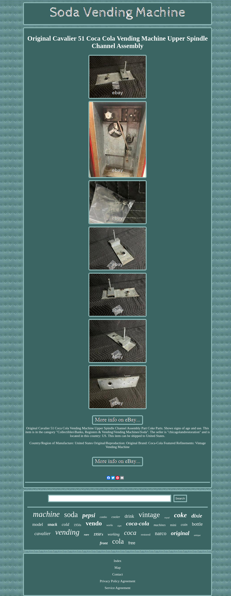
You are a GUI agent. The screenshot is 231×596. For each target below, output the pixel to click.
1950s (77, 525)
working (113, 534)
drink (129, 516)
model (37, 524)
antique (197, 535)
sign (119, 525)
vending (67, 532)
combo (103, 517)
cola (118, 541)
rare (86, 534)
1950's (98, 534)
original (180, 533)
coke (180, 515)
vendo (94, 523)
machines (160, 525)
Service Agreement (118, 588)
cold (65, 524)
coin (184, 524)
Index (117, 561)
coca (130, 532)
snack (52, 524)
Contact (117, 574)
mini (173, 525)
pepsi (88, 515)
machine (46, 514)
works (109, 525)
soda (71, 515)
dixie (196, 516)
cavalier (43, 533)
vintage (149, 515)
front (104, 543)
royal (167, 517)
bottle (197, 524)
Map (117, 567)
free (131, 543)
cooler (115, 517)
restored (145, 534)
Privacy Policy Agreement (117, 581)
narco (160, 533)
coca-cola (137, 523)
